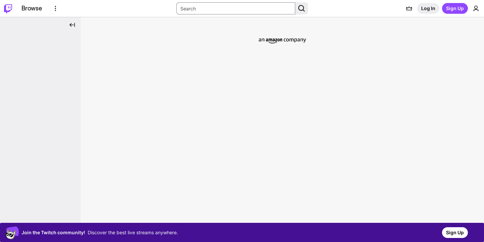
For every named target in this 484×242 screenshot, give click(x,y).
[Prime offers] (409, 8)
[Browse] (31, 8)
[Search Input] (235, 8)
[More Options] (55, 8)
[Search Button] (301, 8)
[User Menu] (476, 8)
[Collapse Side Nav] (72, 24)
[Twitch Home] (8, 8)
